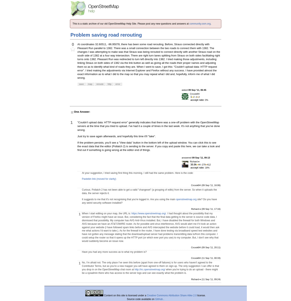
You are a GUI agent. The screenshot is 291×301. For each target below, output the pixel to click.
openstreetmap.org (186, 199)
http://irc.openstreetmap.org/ (150, 269)
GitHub (159, 299)
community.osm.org (200, 23)
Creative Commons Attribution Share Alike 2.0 (172, 295)
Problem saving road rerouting (106, 35)
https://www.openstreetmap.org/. (149, 213)
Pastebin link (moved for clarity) (99, 178)
